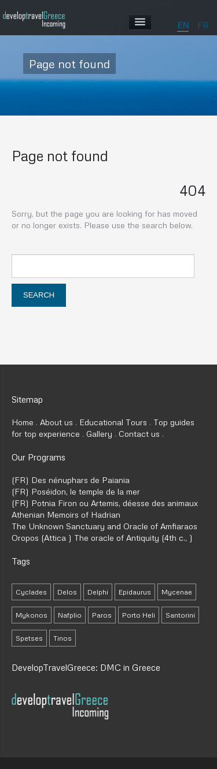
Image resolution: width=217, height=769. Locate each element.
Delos (67, 592)
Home (23, 422)
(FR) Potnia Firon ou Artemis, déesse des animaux (105, 503)
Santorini (180, 615)
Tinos (62, 638)
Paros (102, 615)
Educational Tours (113, 422)
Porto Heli (138, 615)
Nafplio (70, 615)
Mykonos (31, 615)
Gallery (99, 434)
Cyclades (31, 592)
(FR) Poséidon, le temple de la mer (76, 491)
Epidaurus (135, 592)
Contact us (139, 434)
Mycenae (176, 592)
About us (56, 422)
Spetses (29, 638)
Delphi (97, 592)
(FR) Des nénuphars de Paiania (71, 480)
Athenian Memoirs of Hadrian (66, 514)
